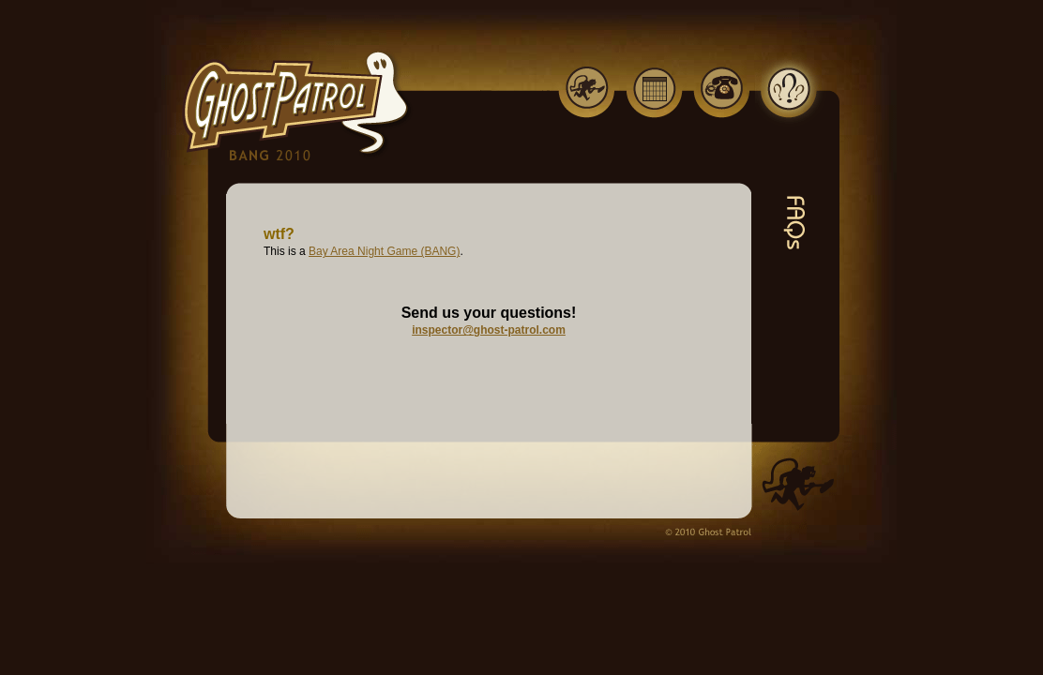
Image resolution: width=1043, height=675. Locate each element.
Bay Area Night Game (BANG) (384, 251)
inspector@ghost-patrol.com (489, 330)
